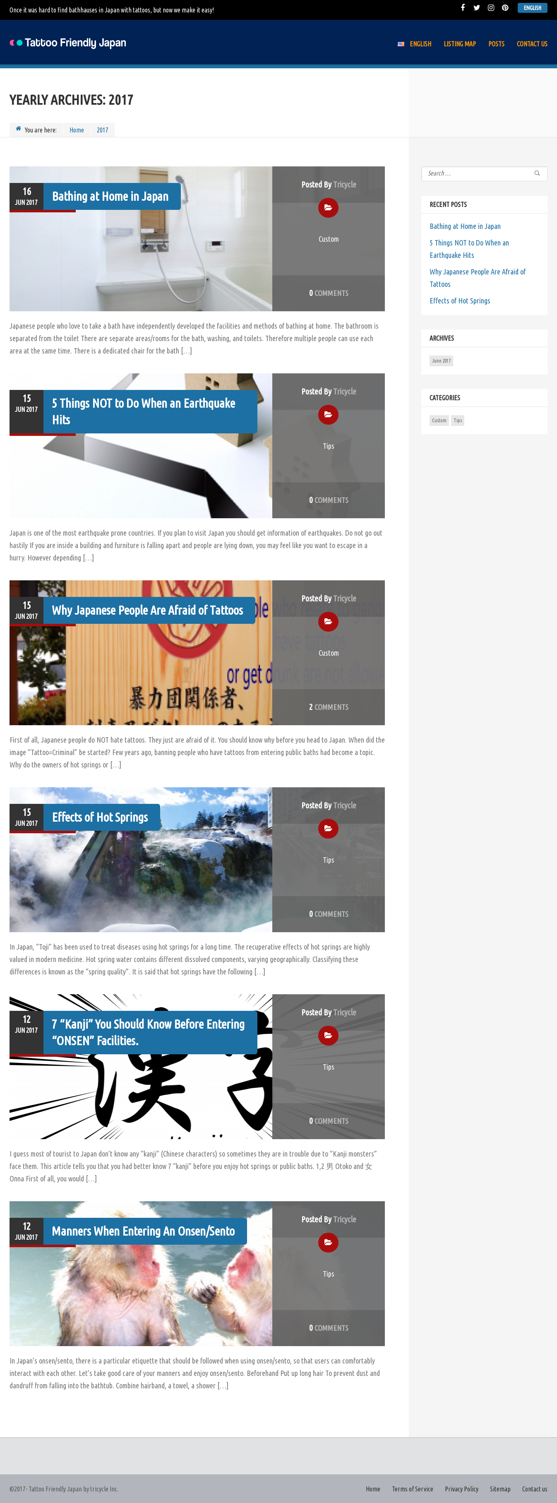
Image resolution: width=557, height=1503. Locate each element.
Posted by (328, 184)
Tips (328, 446)
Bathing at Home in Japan (110, 196)
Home (77, 130)
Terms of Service (412, 1489)
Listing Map (460, 44)
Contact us (532, 44)
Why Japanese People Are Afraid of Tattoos (147, 610)
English (532, 8)
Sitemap (500, 1489)
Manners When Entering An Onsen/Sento (143, 1231)
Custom (329, 239)
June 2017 (441, 360)
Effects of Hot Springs (100, 817)
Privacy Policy (461, 1489)
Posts (496, 44)
